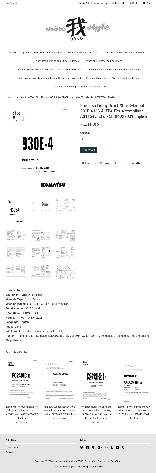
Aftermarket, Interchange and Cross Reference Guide (79, 86)
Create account (97, 3)
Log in (82, 3)
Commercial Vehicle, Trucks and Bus (124, 52)
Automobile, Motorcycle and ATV (83, 52)
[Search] (14, 3)
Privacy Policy (79, 466)
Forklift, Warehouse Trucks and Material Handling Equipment (49, 78)
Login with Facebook (114, 3)
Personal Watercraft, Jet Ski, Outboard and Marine (113, 78)
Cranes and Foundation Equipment (103, 61)
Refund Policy (95, 466)
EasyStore (116, 461)
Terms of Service (62, 466)
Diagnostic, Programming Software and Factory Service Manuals (49, 69)
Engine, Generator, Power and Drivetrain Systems (114, 69)
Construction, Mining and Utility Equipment (56, 61)
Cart (148, 3)
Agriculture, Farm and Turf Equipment (41, 52)
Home (12, 52)
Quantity (85, 132)
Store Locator (12, 447)
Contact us (11, 452)
